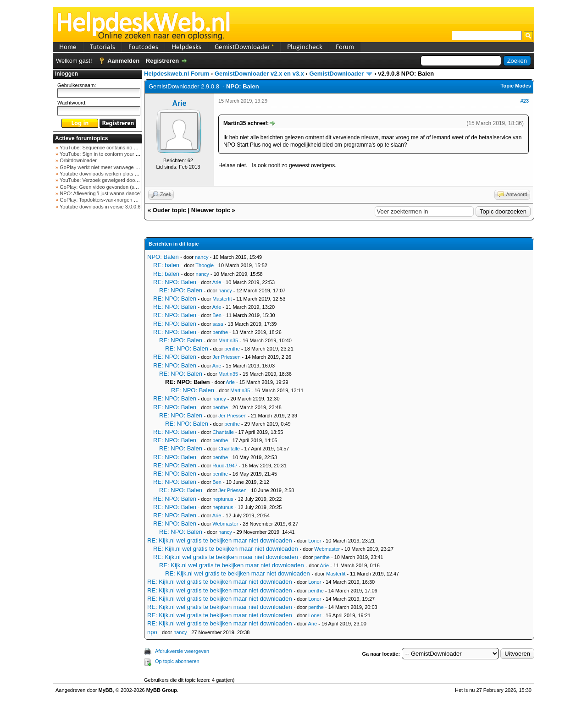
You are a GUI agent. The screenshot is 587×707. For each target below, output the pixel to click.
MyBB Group (161, 690)
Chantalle (222, 432)
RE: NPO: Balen (174, 282)
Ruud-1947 (224, 465)
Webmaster (225, 523)
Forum (345, 46)
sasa (217, 324)
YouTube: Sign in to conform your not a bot (106, 154)
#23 (525, 101)
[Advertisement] (97, 359)
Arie (179, 103)
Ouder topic (169, 210)
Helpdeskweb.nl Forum (176, 73)
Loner (314, 540)
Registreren (162, 60)
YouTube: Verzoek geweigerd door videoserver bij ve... (120, 180)
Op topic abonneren (177, 661)
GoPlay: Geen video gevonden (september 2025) (114, 187)
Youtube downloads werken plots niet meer (106, 173)
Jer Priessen (226, 357)
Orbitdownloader (77, 160)
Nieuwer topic (210, 210)
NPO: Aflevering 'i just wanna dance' (99, 193)
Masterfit (222, 298)
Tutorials (102, 46)
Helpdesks (186, 46)
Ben (217, 315)
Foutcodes (143, 46)
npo (152, 632)
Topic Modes (516, 85)
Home (68, 46)
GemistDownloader (244, 46)
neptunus (222, 499)
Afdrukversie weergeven (182, 651)
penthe (220, 332)
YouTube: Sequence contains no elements (106, 147)
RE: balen (166, 265)
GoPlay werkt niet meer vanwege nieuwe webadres (116, 167)
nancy (201, 257)
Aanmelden (123, 60)
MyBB (106, 690)
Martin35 (228, 340)
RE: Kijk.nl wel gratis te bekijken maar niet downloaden (219, 540)
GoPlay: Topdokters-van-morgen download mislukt (115, 200)
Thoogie (204, 265)
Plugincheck (304, 46)
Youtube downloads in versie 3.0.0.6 (99, 206)
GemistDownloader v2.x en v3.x (259, 73)
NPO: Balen (163, 256)
